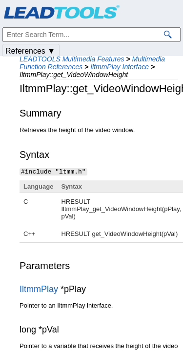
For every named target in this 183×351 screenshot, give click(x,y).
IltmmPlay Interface (119, 67)
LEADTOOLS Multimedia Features (72, 59)
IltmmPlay (39, 288)
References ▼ (30, 51)
